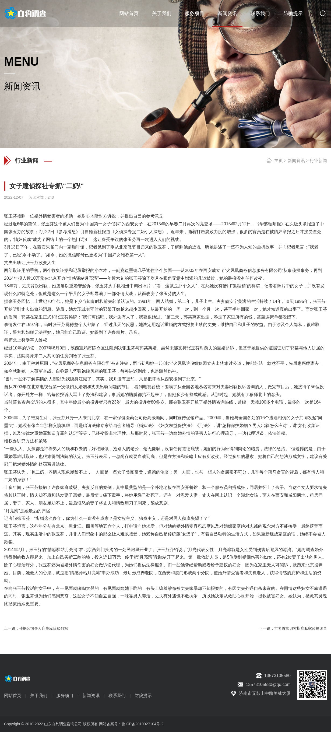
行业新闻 (318, 160)
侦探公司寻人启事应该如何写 (43, 628)
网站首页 (129, 13)
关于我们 (161, 13)
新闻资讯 (227, 13)
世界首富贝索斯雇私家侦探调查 (300, 628)
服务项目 (194, 13)
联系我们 (260, 13)
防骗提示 (293, 13)
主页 (278, 160)
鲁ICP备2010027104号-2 (143, 724)
